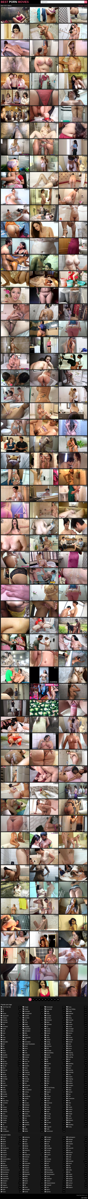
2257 (82, 1197)
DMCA (85, 1197)
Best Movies (15, 2)
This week (80, 5)
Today (85, 5)
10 (58, 999)
